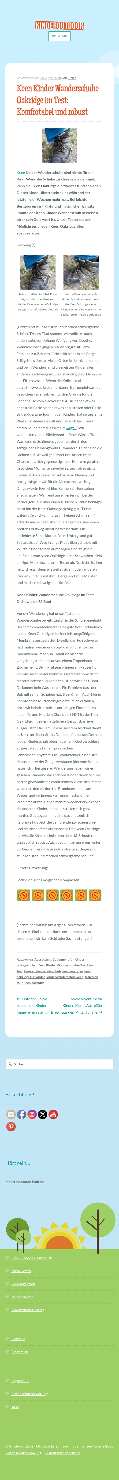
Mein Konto (21, 1270)
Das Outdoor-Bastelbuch (31, 1258)
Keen (21, 172)
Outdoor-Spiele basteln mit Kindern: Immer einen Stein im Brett (38, 1005)
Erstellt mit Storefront (62, 1453)
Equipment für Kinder (69, 959)
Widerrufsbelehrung (27, 1309)
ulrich (72, 78)
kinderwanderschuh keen (64, 977)
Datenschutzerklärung (29, 1393)
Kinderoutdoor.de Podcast (24, 1182)
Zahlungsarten (23, 1284)
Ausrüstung (42, 959)
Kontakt (18, 1338)
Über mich (19, 1352)
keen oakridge (72, 971)
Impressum (20, 1380)
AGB (15, 1406)
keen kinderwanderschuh (42, 971)
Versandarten (22, 1297)
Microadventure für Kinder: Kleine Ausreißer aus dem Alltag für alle (82, 1005)
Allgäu (71, 427)
